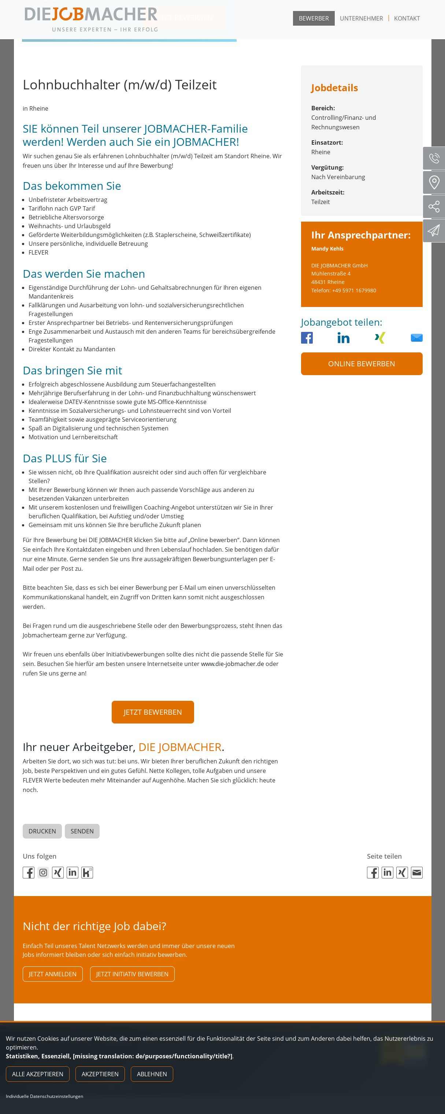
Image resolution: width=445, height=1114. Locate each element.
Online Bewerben (361, 364)
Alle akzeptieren (37, 1074)
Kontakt (407, 18)
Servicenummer (437, 158)
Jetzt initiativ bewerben (132, 978)
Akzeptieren (100, 1074)
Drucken (42, 833)
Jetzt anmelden (53, 978)
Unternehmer (361, 18)
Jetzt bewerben (153, 712)
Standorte (436, 182)
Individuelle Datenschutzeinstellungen (44, 1096)
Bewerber (314, 18)
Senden (82, 833)
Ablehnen (152, 1074)
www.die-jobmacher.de (232, 664)
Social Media (437, 206)
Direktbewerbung (435, 230)
